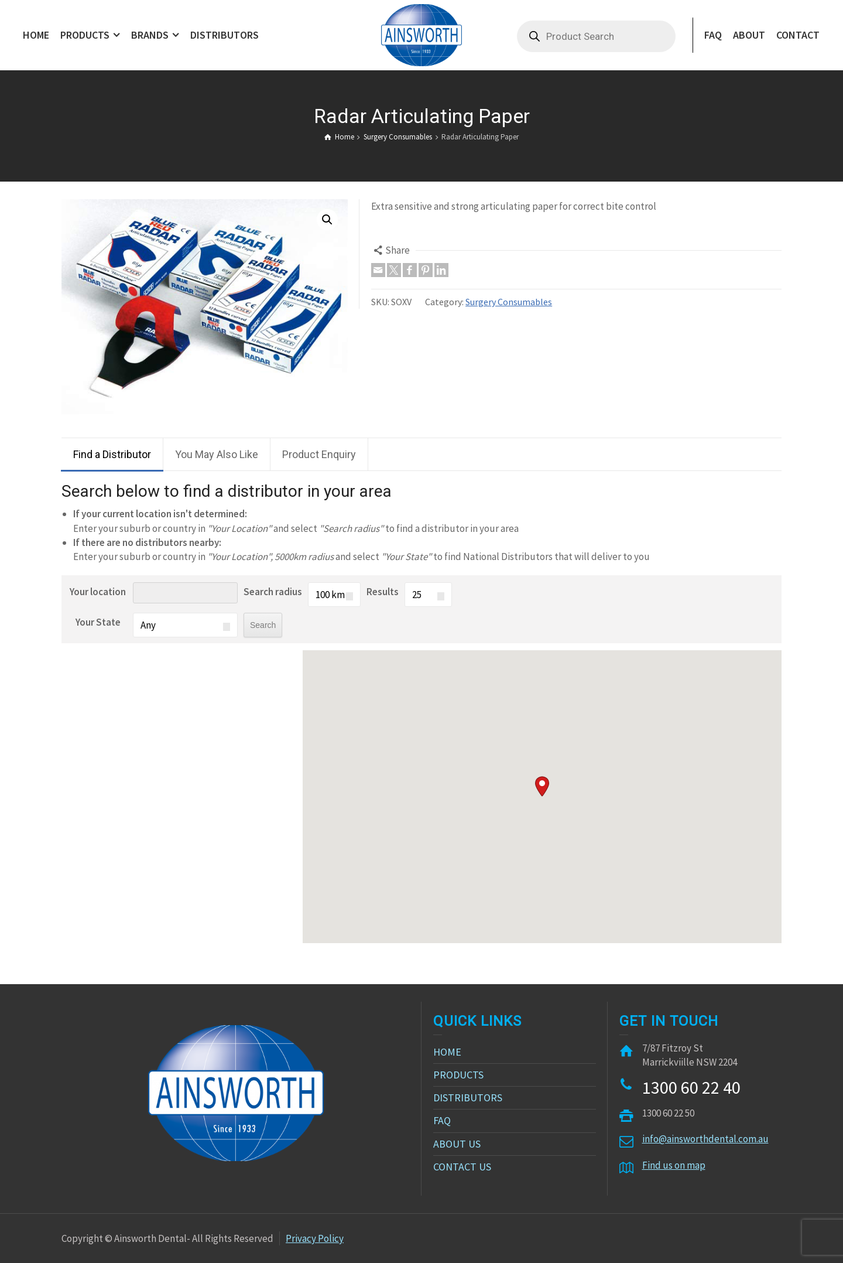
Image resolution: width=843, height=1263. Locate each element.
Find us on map (673, 1165)
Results (382, 591)
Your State (98, 622)
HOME (447, 1052)
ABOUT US (457, 1144)
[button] (542, 786)
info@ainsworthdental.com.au (705, 1138)
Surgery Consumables (508, 302)
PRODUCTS (458, 1074)
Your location (98, 591)
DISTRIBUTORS (467, 1097)
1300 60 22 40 (691, 1087)
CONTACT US (462, 1166)
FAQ (442, 1120)
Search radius (273, 591)
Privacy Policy (315, 1238)
